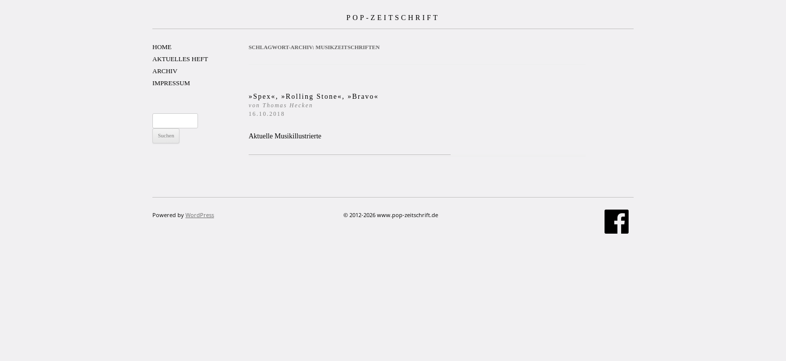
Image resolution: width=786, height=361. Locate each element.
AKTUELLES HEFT (180, 59)
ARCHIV (164, 71)
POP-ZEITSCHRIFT (393, 18)
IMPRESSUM (171, 83)
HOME (161, 47)
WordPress (199, 215)
